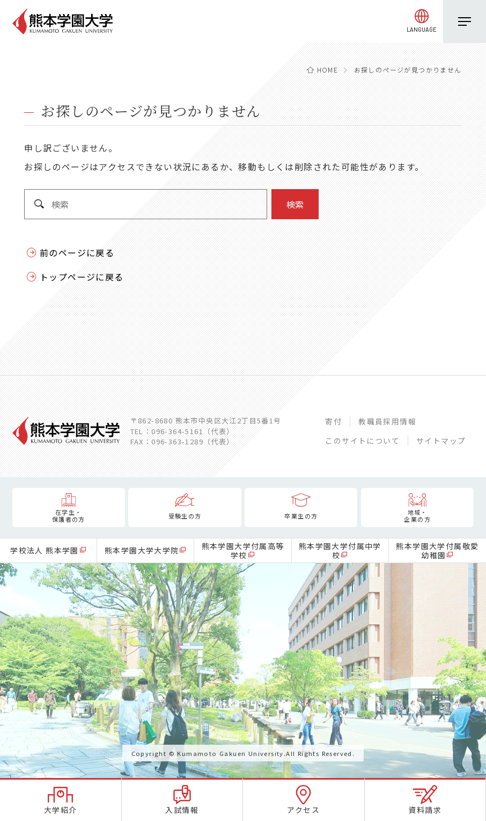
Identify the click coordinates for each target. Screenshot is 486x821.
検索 (295, 204)
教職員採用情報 (387, 421)
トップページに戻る (82, 276)
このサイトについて (362, 440)
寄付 (333, 421)
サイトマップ (441, 440)
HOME (327, 69)
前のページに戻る (77, 252)
